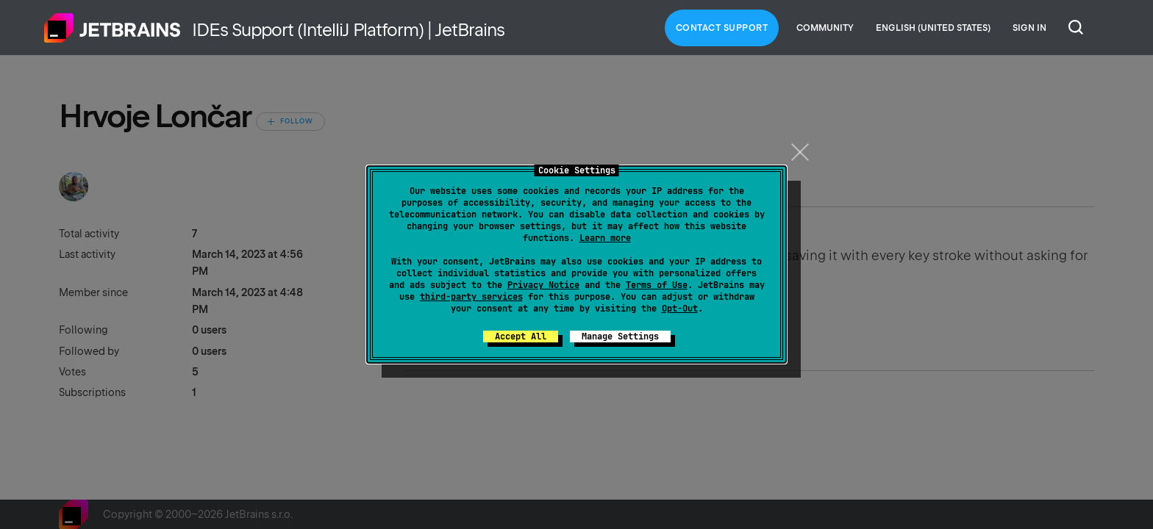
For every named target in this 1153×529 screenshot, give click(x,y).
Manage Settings (620, 336)
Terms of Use (657, 285)
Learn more (605, 238)
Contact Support (722, 28)
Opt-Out (680, 308)
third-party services (471, 297)
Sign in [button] (1029, 28)
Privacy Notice (543, 285)
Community (825, 28)
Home (112, 28)
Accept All (520, 336)
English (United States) (933, 28)
